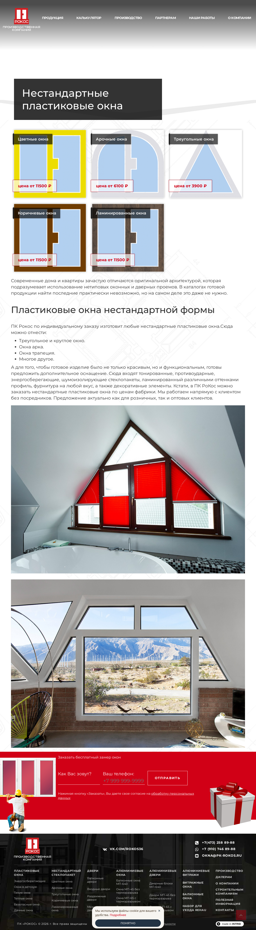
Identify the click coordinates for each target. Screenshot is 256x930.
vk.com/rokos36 (123, 849)
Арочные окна (62, 888)
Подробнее (118, 915)
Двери (93, 871)
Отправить (168, 778)
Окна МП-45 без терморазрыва (128, 891)
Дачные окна (23, 910)
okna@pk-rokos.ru (218, 856)
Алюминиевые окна (129, 873)
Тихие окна (22, 892)
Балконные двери (95, 880)
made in (231, 923)
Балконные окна (193, 896)
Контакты (225, 910)
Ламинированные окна (65, 908)
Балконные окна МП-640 (128, 882)
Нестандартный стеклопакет (66, 873)
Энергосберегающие (30, 881)
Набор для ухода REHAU (194, 908)
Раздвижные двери (96, 898)
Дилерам (224, 877)
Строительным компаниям (229, 891)
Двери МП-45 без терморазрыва (162, 896)
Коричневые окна (65, 900)
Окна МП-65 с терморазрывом (128, 899)
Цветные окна (62, 881)
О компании (227, 883)
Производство (128, 18)
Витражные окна (193, 884)
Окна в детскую (25, 887)
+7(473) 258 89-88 (215, 843)
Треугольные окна (65, 894)
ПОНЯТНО (128, 923)
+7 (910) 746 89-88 (215, 849)
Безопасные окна (26, 904)
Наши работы (202, 18)
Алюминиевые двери (163, 873)
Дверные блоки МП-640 (161, 885)
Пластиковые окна (26, 873)
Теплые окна (23, 898)
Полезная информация (228, 902)
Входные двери (98, 889)
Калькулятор (88, 18)
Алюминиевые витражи (196, 873)
